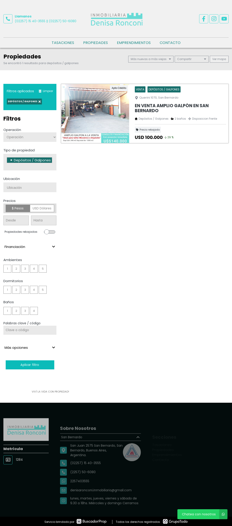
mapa (219, 59)
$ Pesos (18, 208)
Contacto (170, 42)
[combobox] (29, 162)
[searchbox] (8, 166)
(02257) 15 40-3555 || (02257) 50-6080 (45, 21)
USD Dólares (42, 208)
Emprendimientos (134, 42)
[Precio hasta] (43, 220)
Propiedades (95, 42)
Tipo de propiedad (19, 150)
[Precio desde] (16, 220)
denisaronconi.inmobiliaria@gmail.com (101, 499)
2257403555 (79, 490)
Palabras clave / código (22, 323)
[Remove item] (11, 160)
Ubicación (11, 178)
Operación (12, 129)
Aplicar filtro (30, 365)
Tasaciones (63, 42)
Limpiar (46, 91)
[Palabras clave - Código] (29, 330)
